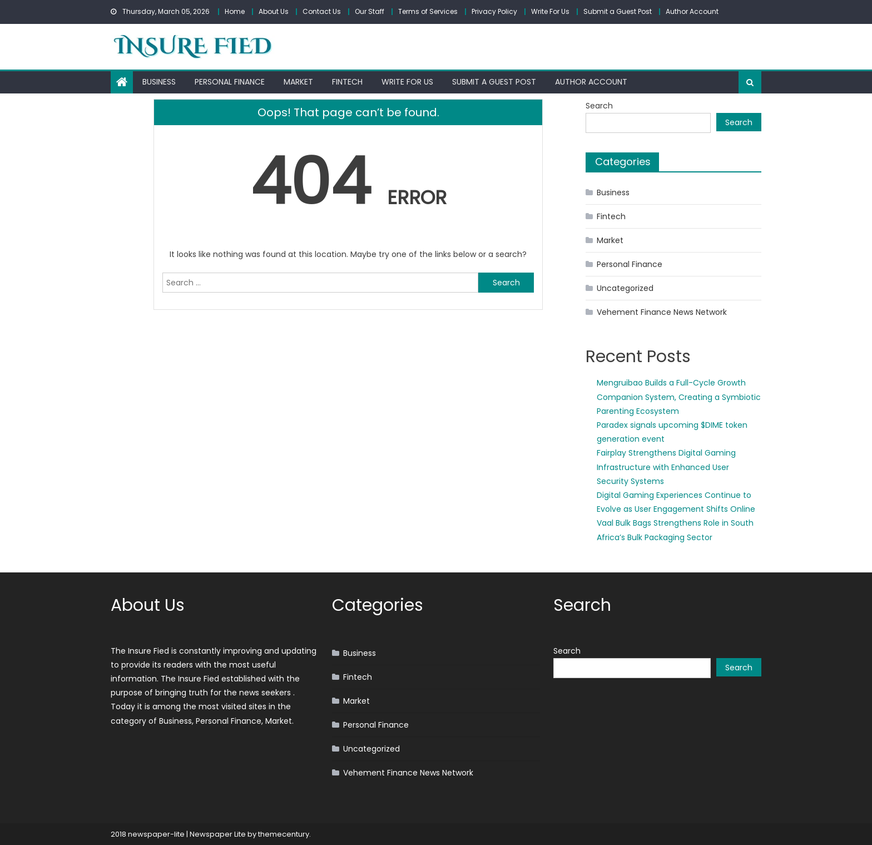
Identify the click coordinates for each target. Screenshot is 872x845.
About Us (274, 11)
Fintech (347, 81)
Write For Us (550, 11)
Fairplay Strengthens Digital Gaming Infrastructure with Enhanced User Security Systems (666, 466)
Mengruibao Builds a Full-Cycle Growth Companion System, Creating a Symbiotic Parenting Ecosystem (679, 396)
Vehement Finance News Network (662, 312)
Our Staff (369, 11)
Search (599, 105)
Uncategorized (625, 288)
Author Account (692, 11)
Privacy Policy (494, 11)
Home (235, 11)
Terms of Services (428, 11)
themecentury (283, 834)
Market (298, 81)
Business (159, 81)
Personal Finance (230, 81)
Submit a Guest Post (617, 11)
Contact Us (322, 11)
